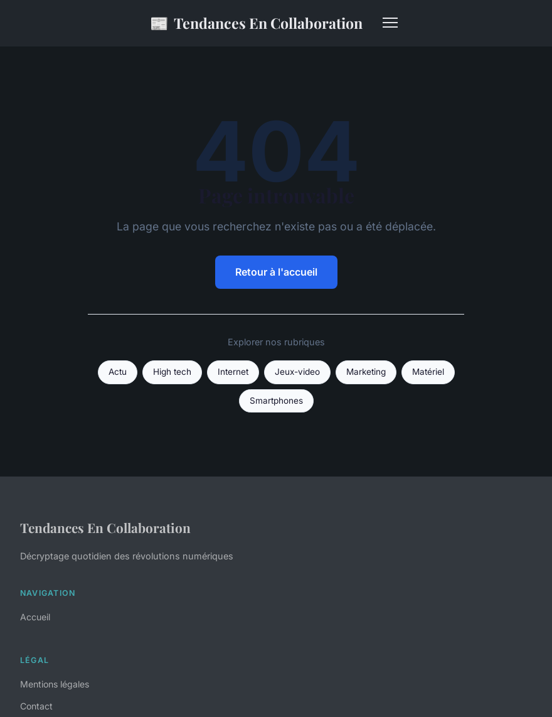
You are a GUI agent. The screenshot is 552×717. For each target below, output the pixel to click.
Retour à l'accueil (276, 272)
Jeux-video (297, 372)
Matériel (428, 372)
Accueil (35, 617)
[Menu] (390, 23)
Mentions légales (54, 684)
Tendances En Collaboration (256, 23)
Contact (36, 706)
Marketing (366, 372)
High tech (172, 372)
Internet (233, 372)
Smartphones (276, 401)
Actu (118, 372)
